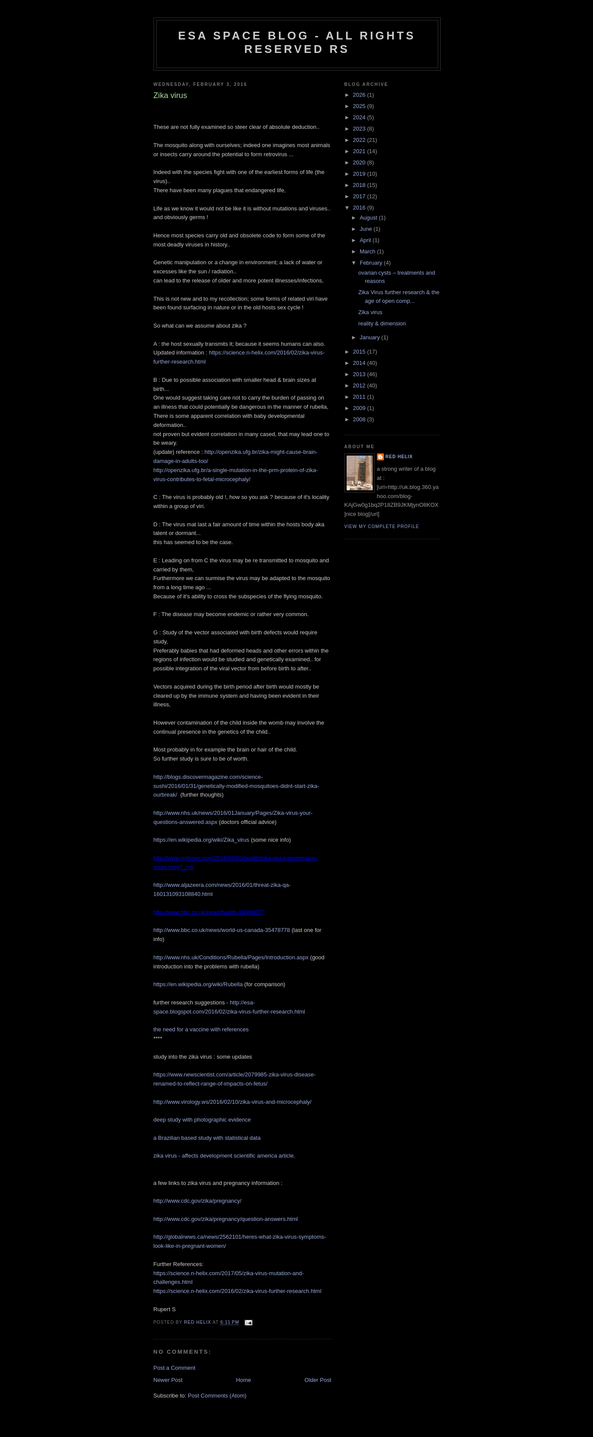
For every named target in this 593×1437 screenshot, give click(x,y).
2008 (360, 419)
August (369, 217)
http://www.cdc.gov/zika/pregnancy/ (198, 1201)
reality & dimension (382, 323)
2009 (360, 408)
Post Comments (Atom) (217, 1395)
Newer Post (168, 1380)
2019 (360, 174)
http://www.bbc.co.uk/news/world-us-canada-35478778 (222, 930)
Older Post (318, 1380)
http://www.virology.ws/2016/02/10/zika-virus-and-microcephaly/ (233, 1102)
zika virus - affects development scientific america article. (224, 1155)
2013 (360, 374)
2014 (360, 363)
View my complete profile (381, 526)
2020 (360, 162)
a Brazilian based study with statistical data (207, 1138)
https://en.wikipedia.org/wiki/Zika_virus (201, 840)
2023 (360, 128)
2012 (360, 385)
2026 (360, 95)
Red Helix (399, 456)
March (368, 251)
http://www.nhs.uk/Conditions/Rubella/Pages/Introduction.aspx (231, 957)
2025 (360, 106)
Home (243, 1380)
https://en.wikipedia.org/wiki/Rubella (198, 984)
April (366, 240)
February (372, 262)
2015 (360, 351)
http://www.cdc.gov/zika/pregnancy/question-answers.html (226, 1219)
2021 (360, 151)
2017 (360, 196)
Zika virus (370, 312)
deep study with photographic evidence (202, 1119)
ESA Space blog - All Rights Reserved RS (297, 42)
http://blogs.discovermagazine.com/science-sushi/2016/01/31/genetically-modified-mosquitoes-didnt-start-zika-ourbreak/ (236, 786)
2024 (360, 117)
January (370, 337)
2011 (360, 397)
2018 (360, 185)
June (366, 229)
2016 (360, 207)
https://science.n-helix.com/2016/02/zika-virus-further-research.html (237, 1291)
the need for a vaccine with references (201, 1029)
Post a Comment (175, 1368)
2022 (360, 140)
